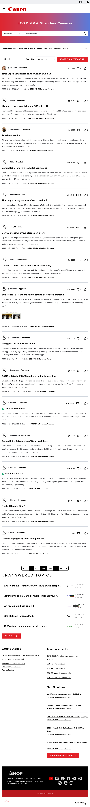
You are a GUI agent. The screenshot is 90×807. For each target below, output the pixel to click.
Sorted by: (30, 59)
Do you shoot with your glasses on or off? (23, 233)
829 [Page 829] (50, 568)
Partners (38, 778)
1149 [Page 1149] (61, 568)
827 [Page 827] (36, 568)
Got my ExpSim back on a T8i (19, 606)
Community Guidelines (11, 666)
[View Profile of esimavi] (69, 626)
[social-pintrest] (60, 783)
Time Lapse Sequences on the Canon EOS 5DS (27, 73)
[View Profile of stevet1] (69, 606)
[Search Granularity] (11, 33)
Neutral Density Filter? (13, 506)
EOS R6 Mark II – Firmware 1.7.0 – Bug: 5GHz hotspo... (32, 585)
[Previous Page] (23, 568)
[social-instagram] (57, 778)
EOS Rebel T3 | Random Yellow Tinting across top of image (33, 294)
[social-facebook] (68, 778)
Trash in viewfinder (14, 408)
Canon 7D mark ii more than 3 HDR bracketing (26, 265)
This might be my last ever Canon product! (24, 200)
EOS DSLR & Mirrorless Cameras (42, 89)
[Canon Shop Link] (14, 773)
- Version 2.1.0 (56, 663)
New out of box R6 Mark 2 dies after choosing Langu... (67, 716)
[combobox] (54, 33)
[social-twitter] (74, 778)
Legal (27, 778)
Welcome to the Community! (13, 663)
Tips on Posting (8, 670)
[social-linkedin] (66, 783)
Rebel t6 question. (11, 135)
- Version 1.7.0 (59, 677)
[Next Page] (67, 568)
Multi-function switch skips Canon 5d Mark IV (64, 694)
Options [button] (84, 48)
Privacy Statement (19, 778)
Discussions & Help (26, 48)
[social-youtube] (51, 778)
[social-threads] (80, 778)
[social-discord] (71, 783)
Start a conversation (72, 59)
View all (10, 636)
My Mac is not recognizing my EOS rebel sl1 (25, 106)
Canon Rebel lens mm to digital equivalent (24, 168)
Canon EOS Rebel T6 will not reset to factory (64, 705)
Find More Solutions (61, 755)
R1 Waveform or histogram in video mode (25, 626)
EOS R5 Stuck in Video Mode (19, 616)
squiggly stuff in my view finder (18, 343)
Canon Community (17, 9)
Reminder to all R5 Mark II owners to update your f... (31, 596)
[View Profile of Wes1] (68, 616)
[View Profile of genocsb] (70, 586)
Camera (39, 48)
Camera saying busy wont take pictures (23, 538)
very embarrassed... (14, 473)
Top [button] (7, 801)
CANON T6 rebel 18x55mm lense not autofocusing (29, 376)
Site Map (32, 778)
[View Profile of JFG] (68, 596)
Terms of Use (9, 778)
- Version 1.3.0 (56, 668)
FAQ (80, 2)
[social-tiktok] (63, 778)
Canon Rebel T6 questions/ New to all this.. (25, 441)
